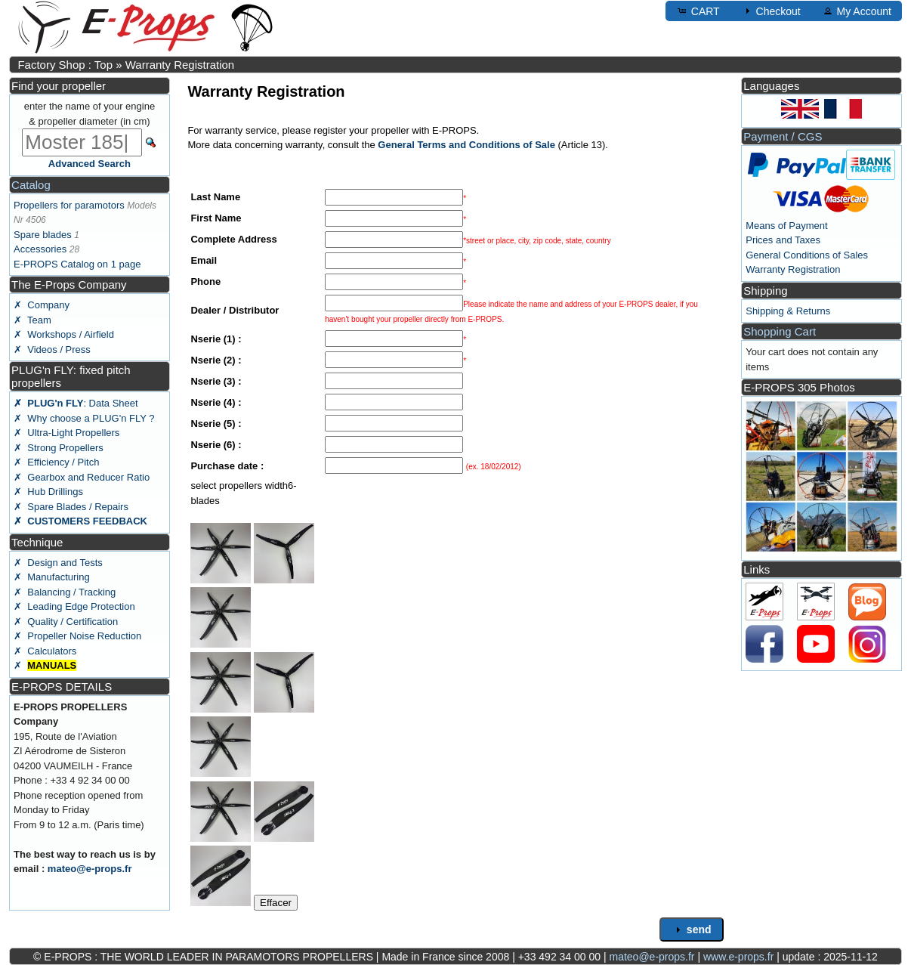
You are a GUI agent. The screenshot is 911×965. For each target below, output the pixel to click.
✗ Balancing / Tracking (65, 592)
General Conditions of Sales (807, 255)
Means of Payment (786, 225)
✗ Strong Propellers (58, 447)
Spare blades (43, 234)
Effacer (276, 902)
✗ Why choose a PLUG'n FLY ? (84, 418)
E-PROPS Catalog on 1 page (77, 264)
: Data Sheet (76, 403)
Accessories (40, 249)
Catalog (31, 184)
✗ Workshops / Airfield (64, 334)
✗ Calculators (45, 651)
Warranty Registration (180, 64)
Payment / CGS (782, 136)
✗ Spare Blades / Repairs (71, 506)
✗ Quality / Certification (66, 621)
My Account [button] (856, 11)
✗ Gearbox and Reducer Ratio (82, 477)
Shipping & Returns (788, 311)
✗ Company (41, 305)
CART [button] (698, 11)
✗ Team (32, 320)
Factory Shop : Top (65, 64)
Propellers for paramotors (69, 205)
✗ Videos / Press (52, 349)
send (692, 929)
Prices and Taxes (783, 240)
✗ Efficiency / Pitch (56, 462)
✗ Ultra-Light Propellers (66, 432)
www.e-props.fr (738, 957)
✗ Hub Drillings (48, 491)
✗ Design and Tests (58, 562)
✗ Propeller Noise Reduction (77, 636)
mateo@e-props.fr (90, 868)
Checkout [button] (771, 11)
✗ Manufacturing (52, 577)
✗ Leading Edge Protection (74, 606)
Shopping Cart (779, 331)
